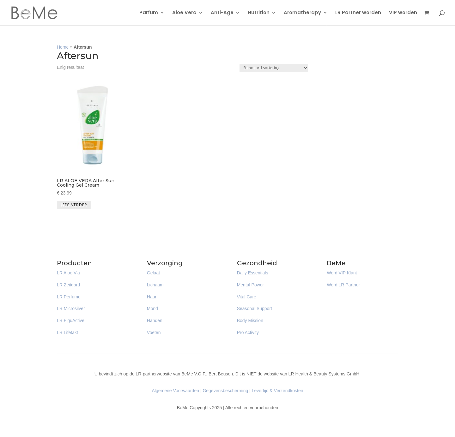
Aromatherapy (302, 13)
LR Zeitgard (68, 284)
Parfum (148, 13)
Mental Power (250, 284)
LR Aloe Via (68, 272)
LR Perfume (69, 296)
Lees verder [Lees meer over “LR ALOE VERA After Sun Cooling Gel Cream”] (74, 204)
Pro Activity (248, 332)
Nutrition (259, 13)
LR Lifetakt (67, 332)
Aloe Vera (184, 13)
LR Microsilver (71, 308)
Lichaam (155, 284)
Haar (151, 296)
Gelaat (153, 272)
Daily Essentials (252, 272)
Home (63, 47)
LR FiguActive (70, 320)
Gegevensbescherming (225, 390)
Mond (152, 308)
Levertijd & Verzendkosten (277, 390)
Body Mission (250, 320)
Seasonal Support (254, 308)
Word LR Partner (343, 284)
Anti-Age (222, 13)
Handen (154, 320)
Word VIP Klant (342, 272)
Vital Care (246, 296)
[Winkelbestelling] (274, 68)
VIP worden (403, 13)
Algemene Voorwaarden (175, 390)
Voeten (154, 332)
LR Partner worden (358, 13)
